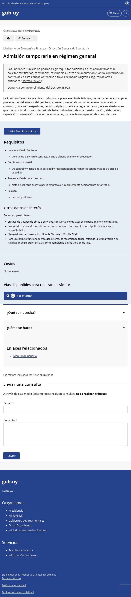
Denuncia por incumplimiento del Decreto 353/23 (39, 87)
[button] (65, 296)
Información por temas (23, 555)
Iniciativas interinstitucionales (27, 530)
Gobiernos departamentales (26, 520)
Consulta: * (11, 420)
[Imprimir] (8, 38)
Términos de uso (11, 578)
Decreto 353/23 (31, 81)
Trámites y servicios (21, 550)
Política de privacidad (14, 585)
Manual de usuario (25, 356)
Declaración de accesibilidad (18, 592)
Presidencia (16, 510)
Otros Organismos (20, 525)
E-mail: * (9, 403)
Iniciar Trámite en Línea (22, 131)
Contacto (8, 490)
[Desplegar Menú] (114, 13)
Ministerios (16, 515)
